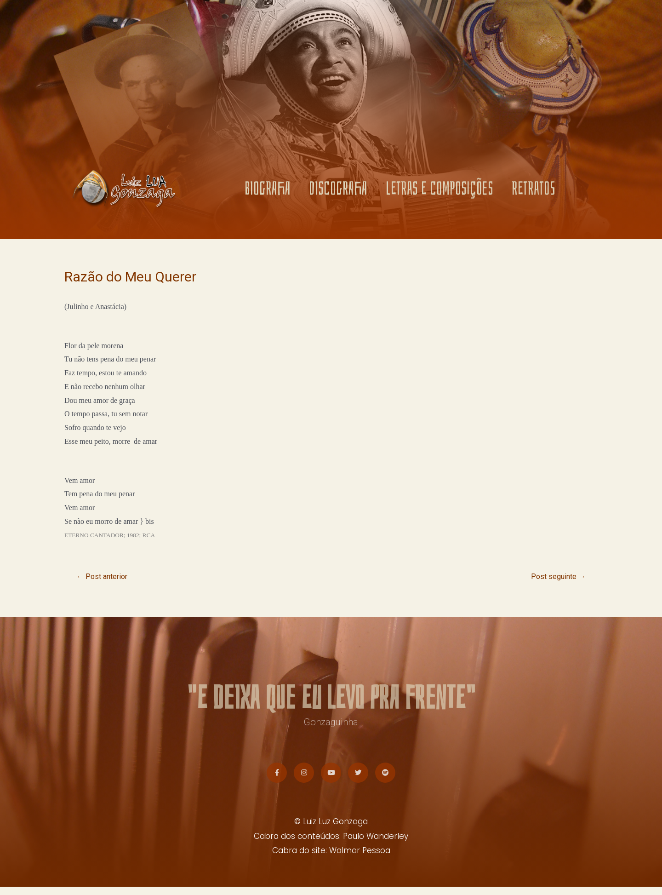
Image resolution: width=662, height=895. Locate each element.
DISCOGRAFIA (338, 190)
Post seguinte (556, 577)
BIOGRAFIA (268, 190)
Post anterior (104, 577)
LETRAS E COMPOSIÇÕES (439, 190)
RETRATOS (533, 190)
